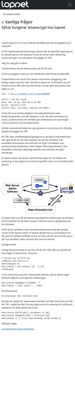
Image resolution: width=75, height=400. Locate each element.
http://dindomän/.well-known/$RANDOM (30, 94)
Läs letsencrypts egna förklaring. (18, 328)
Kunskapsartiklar (11, 14)
